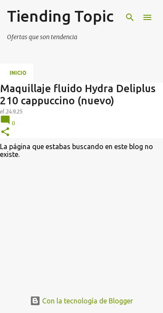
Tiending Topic (60, 16)
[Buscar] (130, 17)
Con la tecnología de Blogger (81, 301)
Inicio (18, 73)
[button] (5, 132)
